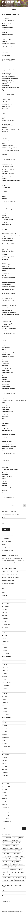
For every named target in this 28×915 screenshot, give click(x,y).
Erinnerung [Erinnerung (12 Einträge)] (6, 843)
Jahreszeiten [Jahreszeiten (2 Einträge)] (7, 856)
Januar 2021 (5, 740)
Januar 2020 (5, 775)
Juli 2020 (4, 757)
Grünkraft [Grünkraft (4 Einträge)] (6, 851)
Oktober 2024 (5, 627)
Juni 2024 (4, 630)
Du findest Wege (7, 209)
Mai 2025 (4, 612)
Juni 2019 (4, 795)
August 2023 (5, 659)
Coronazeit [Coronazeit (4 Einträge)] (6, 840)
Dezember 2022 (6, 673)
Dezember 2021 (6, 708)
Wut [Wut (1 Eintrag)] (11, 880)
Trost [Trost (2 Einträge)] (17, 872)
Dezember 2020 (6, 743)
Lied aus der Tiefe (8, 300)
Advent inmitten (7, 167)
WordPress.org (6, 901)
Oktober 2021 (5, 714)
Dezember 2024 (6, 621)
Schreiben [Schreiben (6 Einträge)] (6, 867)
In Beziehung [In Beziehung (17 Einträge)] (7, 853)
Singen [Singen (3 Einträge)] (5, 869)
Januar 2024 (5, 644)
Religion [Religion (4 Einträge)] (14, 864)
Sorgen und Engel (8, 70)
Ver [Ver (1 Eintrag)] (22, 872)
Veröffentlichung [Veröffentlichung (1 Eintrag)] (17, 875)
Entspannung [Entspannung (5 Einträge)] (16, 840)
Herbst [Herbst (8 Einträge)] (13, 851)
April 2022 (4, 696)
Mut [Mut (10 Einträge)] (5, 861)
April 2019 (4, 801)
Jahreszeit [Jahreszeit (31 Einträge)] (16, 853)
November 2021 (6, 711)
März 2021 (4, 734)
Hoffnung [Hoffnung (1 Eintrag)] (21, 851)
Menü (14, 9)
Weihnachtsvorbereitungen (14, 571)
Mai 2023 (4, 665)
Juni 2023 (4, 662)
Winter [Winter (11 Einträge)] (5, 880)
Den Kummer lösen (8, 251)
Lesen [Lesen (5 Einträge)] (5, 859)
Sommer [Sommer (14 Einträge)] (13, 869)
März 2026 (4, 595)
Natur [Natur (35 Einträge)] (11, 861)
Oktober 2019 (5, 784)
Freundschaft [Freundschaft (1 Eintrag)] (7, 845)
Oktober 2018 (5, 818)
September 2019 (6, 786)
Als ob (4, 341)
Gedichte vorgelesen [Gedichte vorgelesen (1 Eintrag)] (16, 848)
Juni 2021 (4, 725)
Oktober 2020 (5, 749)
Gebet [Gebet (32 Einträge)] (5, 848)
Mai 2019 (4, 798)
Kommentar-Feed (6, 898)
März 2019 (4, 804)
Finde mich (5, 461)
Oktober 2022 (5, 679)
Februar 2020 (5, 772)
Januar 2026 (5, 598)
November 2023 (6, 650)
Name (14, 519)
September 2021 (6, 717)
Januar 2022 (5, 705)
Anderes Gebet (15, 577)
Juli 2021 (4, 723)
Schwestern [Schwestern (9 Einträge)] (15, 867)
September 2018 (6, 821)
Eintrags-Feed (5, 896)
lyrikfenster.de (11, 2)
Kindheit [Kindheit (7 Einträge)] (15, 856)
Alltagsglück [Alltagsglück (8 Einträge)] (7, 837)
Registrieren (5, 890)
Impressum (4, 911)
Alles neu (5, 101)
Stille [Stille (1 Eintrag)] (5, 872)
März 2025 (4, 615)
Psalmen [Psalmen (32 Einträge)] (6, 864)
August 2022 (5, 685)
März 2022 (4, 699)
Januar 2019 (5, 810)
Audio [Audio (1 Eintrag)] (21, 837)
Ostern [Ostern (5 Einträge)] (18, 861)
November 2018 (6, 816)
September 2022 (6, 682)
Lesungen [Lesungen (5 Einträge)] (12, 859)
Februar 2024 (5, 641)
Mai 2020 (4, 763)
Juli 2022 (4, 688)
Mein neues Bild (10, 583)
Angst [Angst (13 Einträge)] (14, 837)
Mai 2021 (4, 728)
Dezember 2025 (6, 601)
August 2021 (5, 720)
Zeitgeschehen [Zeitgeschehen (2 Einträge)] (19, 880)
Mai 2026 (4, 592)
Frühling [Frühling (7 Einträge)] (15, 845)
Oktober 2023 (5, 653)
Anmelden (4, 893)
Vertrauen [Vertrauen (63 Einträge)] (6, 875)
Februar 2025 (5, 618)
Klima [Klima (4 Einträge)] (22, 856)
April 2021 (4, 731)
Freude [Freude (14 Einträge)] (21, 843)
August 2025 (5, 606)
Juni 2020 (4, 760)
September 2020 (6, 752)
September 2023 (6, 656)
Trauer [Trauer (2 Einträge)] (11, 872)
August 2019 (5, 789)
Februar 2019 (5, 807)
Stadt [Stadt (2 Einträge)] (20, 869)
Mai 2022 (4, 694)
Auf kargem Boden (8, 20)
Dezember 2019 (6, 778)
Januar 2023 (5, 670)
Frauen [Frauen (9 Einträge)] (14, 843)
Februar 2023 (5, 667)
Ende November (13, 574)
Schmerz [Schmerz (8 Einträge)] (21, 864)
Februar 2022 (5, 702)
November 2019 (6, 781)
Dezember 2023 (6, 647)
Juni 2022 (4, 691)
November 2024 (6, 624)
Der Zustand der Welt (7, 550)
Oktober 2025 (5, 604)
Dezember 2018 (6, 813)
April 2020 (4, 766)
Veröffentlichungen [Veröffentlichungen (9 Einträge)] (8, 877)
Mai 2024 (4, 633)
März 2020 (4, 769)
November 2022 (6, 676)
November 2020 (6, 746)
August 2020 (5, 755)
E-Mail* (14, 525)
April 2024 (4, 636)
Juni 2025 (4, 609)
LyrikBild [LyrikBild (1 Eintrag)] (20, 859)
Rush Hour (11, 580)
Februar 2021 (5, 737)
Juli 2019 (4, 792)
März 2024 (4, 638)
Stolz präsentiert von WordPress (15, 911)
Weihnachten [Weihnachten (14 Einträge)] (20, 877)
